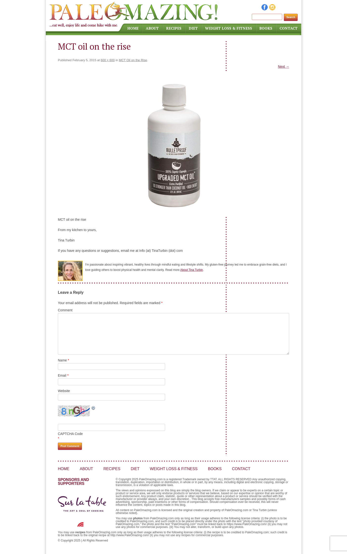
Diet (193, 28)
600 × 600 (108, 60)
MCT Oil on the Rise (133, 60)
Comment (65, 310)
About (152, 28)
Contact (289, 28)
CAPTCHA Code (70, 434)
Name (63, 360)
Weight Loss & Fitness (228, 28)
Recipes (173, 28)
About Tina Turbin (191, 270)
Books (265, 28)
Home (133, 28)
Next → (283, 66)
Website (64, 391)
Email (63, 375)
